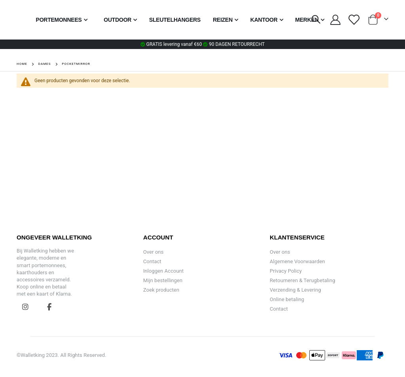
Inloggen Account (163, 271)
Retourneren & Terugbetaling (302, 280)
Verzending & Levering (295, 290)
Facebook (49, 307)
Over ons (153, 252)
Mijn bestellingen (162, 280)
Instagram (25, 307)
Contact (152, 261)
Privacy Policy (286, 271)
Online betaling (287, 299)
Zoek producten (161, 290)
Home (22, 64)
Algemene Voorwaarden (297, 261)
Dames (44, 64)
